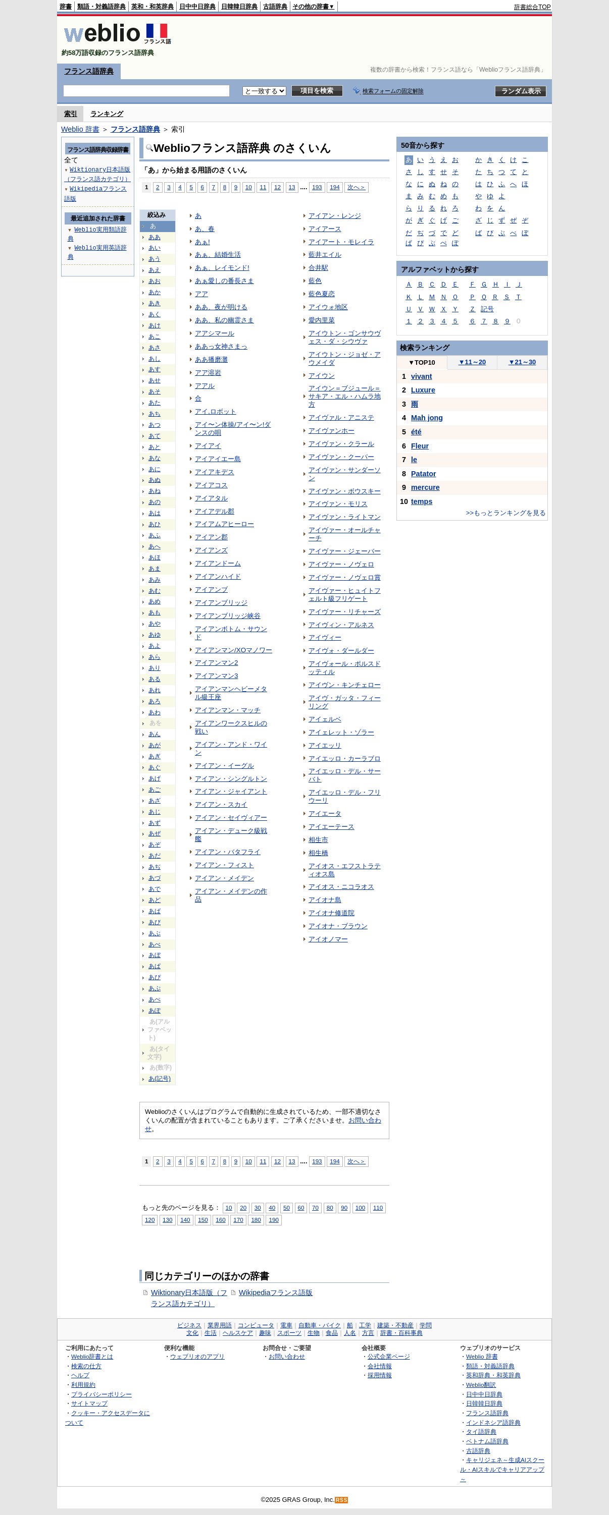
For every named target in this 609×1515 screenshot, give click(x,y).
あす (154, 369)
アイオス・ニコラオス (341, 886)
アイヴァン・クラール (341, 443)
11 (263, 187)
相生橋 (318, 853)
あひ (154, 524)
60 (301, 1207)
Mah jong (427, 418)
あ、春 (205, 229)
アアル (205, 385)
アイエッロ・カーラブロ (345, 758)
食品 (332, 1333)
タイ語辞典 (481, 1431)
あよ (154, 645)
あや (154, 623)
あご (154, 789)
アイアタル (211, 498)
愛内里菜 (322, 320)
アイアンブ (211, 589)
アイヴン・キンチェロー (345, 685)
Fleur (420, 446)
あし (154, 358)
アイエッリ (325, 745)
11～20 (472, 362)
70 (315, 1207)
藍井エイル (325, 254)
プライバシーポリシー (101, 1394)
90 (344, 1207)
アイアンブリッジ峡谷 (228, 616)
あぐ (154, 767)
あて (154, 435)
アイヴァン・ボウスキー (345, 491)
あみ (154, 579)
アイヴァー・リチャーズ (345, 611)
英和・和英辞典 (152, 7)
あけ (154, 325)
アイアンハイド (218, 576)
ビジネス (189, 1325)
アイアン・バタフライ (228, 852)
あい (154, 247)
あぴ (154, 977)
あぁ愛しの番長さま (224, 281)
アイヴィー (325, 637)
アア (201, 294)
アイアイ (208, 446)
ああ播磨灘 (211, 359)
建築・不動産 (395, 1325)
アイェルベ (325, 719)
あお (154, 281)
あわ (154, 712)
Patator (423, 474)
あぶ (154, 933)
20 (243, 1207)
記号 (487, 309)
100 (360, 1207)
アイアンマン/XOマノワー (233, 650)
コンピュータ (256, 1325)
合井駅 (318, 267)
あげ (154, 778)
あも (154, 612)
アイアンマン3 (216, 676)
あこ (154, 336)
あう (154, 258)
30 (258, 1207)
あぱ (154, 966)
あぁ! (202, 242)
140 (185, 1219)
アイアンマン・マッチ (228, 710)
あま (154, 568)
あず (154, 822)
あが (154, 745)
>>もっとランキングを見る (506, 513)
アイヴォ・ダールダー (341, 650)
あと (154, 447)
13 (292, 187)
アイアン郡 (211, 537)
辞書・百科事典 (401, 1333)
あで (154, 888)
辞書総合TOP (532, 7)
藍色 (315, 281)
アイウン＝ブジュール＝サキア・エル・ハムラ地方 (345, 396)
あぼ (154, 955)
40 (272, 1207)
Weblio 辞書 (80, 129)
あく (154, 314)
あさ (154, 347)
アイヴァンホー (331, 430)
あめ (154, 601)
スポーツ (289, 1333)
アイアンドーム (218, 563)
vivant (421, 376)
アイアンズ (211, 550)
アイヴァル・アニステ (341, 417)
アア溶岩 (208, 372)
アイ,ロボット (215, 411)
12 (277, 187)
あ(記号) (159, 1078)
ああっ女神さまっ (221, 346)
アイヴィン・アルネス (341, 625)
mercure (425, 487)
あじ (154, 811)
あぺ (154, 999)
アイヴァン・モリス (338, 504)
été (416, 432)
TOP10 (421, 362)
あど (154, 900)
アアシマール (214, 333)
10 (248, 187)
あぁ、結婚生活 (218, 254)
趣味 (265, 1333)
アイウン (322, 375)
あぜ (154, 833)
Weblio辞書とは (92, 1356)
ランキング (106, 114)
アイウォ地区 (328, 307)
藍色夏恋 (322, 294)
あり (154, 667)
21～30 (522, 362)
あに (154, 469)
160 (220, 1219)
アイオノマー (328, 939)
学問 (426, 1325)
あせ (154, 380)
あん (154, 734)
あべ (154, 944)
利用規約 (83, 1384)
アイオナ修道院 (331, 913)
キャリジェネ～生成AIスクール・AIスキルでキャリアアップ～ (502, 1469)
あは (154, 513)
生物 (314, 1333)
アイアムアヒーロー (224, 524)
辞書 (66, 7)
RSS (342, 1500)
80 (330, 1207)
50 (286, 1207)
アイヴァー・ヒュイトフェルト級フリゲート (345, 594)
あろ (154, 701)
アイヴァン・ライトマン (345, 517)
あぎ (154, 756)
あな (154, 458)
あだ (154, 855)
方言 (368, 1333)
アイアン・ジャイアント (231, 791)
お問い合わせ (287, 1356)
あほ (154, 557)
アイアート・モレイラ (341, 242)
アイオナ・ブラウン (338, 926)
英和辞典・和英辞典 (493, 1375)
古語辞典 (275, 7)
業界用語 (220, 1325)
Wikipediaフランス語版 (276, 1292)
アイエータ (325, 813)
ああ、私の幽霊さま (224, 320)
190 (273, 1219)
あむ (154, 590)
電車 (286, 1325)
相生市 (318, 840)
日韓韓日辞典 (239, 7)
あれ (154, 690)
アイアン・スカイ (221, 804)
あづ (154, 877)
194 (334, 187)
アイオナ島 (325, 900)
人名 (350, 1333)
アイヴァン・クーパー (341, 457)
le (414, 460)
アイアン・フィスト (224, 865)
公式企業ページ (389, 1356)
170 (238, 1219)
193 (317, 187)
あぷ (154, 988)
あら (154, 656)
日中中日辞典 (197, 7)
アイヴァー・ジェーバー (345, 551)
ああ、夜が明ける (221, 307)
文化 (192, 1333)
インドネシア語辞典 (493, 1422)
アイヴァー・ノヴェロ (341, 564)
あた (154, 402)
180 (256, 1219)
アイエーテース (331, 826)
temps (421, 501)
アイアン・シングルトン (231, 778)
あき (154, 303)
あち (154, 413)
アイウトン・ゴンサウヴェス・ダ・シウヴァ (345, 337)
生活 (211, 1333)
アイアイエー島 (218, 459)
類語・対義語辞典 (101, 7)
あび (154, 922)
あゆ (154, 634)
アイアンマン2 (216, 662)
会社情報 (380, 1366)
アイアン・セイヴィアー (231, 817)
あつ (154, 424)
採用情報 (380, 1375)
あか (154, 292)
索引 (70, 114)
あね (154, 490)
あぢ (154, 866)
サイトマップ (89, 1403)
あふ (154, 535)
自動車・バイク (319, 1325)
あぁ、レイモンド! (222, 267)
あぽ (154, 1010)
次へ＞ (356, 187)
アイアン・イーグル (224, 765)
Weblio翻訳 (481, 1384)
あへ (154, 546)
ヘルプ (80, 1375)
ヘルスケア (238, 1333)
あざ (154, 800)
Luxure (423, 390)
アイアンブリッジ (221, 602)
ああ (154, 237)
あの (154, 502)
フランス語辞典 (89, 71)
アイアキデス (214, 472)
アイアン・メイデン (224, 878)
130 (167, 1219)
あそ (154, 391)
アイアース (325, 229)
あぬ (154, 479)
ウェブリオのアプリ (197, 1356)
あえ (154, 269)
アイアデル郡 (214, 511)
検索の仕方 (86, 1366)
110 (378, 1207)
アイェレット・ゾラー (341, 732)
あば (154, 911)
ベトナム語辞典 (487, 1441)
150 (203, 1219)
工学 (365, 1325)
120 (150, 1219)
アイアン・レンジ (335, 215)
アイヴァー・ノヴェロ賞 (345, 577)
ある (154, 679)
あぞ (154, 844)
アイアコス (211, 485)
